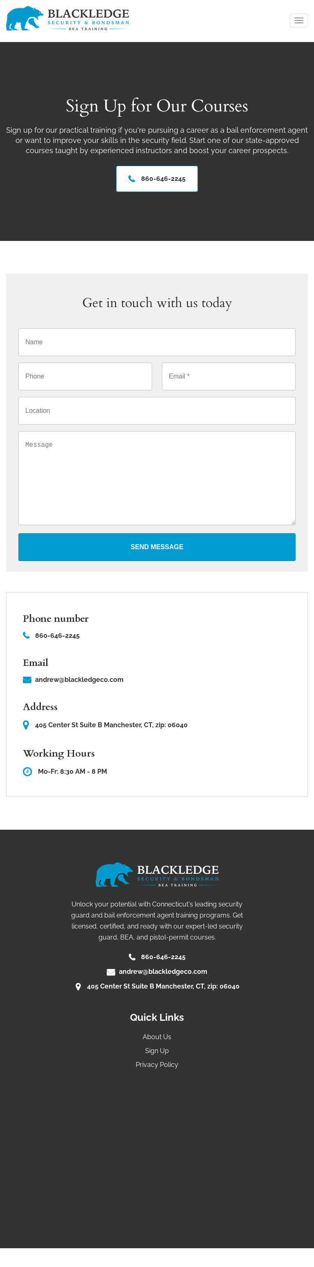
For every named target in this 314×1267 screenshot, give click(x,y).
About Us (157, 1056)
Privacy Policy (157, 1083)
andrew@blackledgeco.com (79, 699)
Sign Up (157, 1069)
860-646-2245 (163, 180)
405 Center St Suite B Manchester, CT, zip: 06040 (105, 744)
